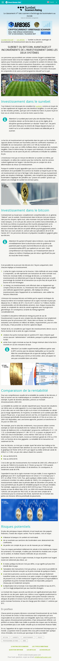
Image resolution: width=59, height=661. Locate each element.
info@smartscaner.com (43, 657)
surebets (39, 106)
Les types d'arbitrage (40, 646)
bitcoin (5, 637)
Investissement (28, 637)
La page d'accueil (7, 40)
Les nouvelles (45, 650)
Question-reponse (16, 650)
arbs (24, 641)
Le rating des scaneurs (19, 646)
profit (40, 637)
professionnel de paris (10, 641)
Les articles (21, 40)
